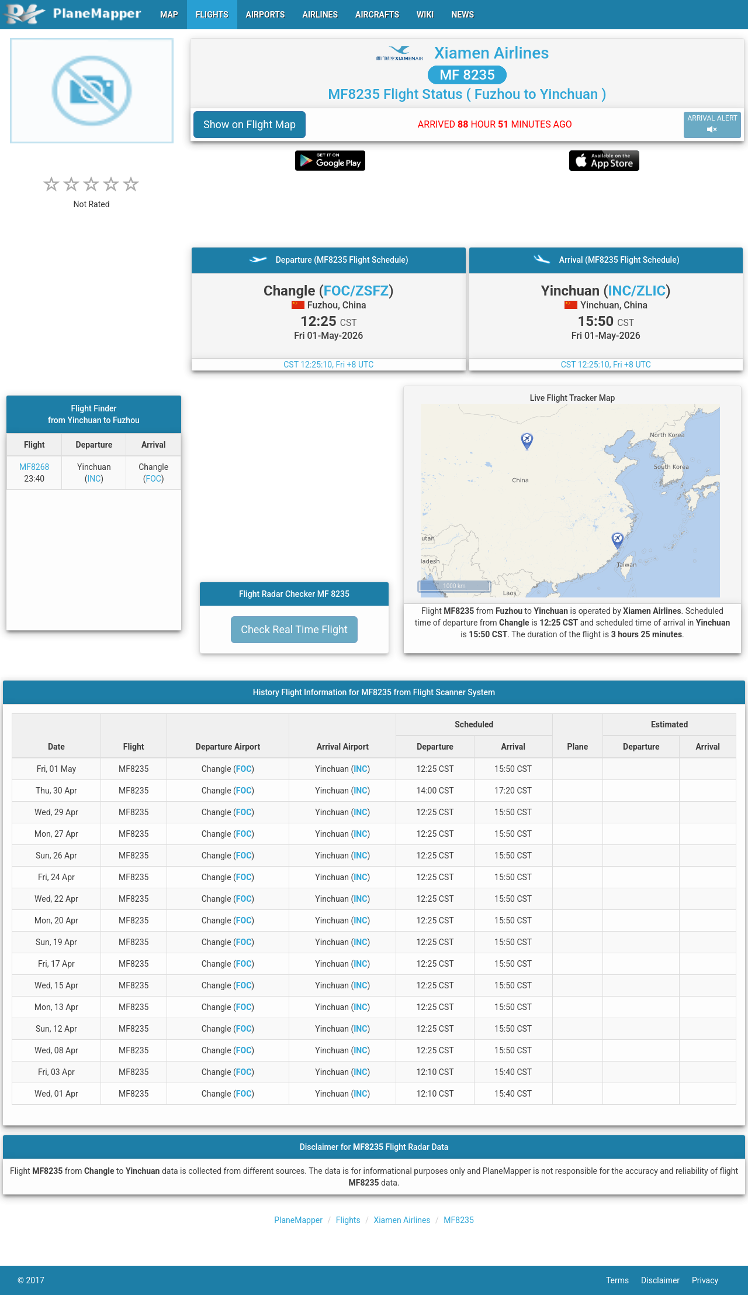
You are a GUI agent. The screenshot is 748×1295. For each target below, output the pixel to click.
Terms (623, 1280)
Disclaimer (666, 1280)
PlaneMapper (298, 1220)
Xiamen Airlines (491, 53)
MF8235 (458, 1220)
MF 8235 (467, 75)
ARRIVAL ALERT (712, 124)
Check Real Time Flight (294, 629)
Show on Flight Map (249, 124)
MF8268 (34, 467)
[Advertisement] (467, 209)
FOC (153, 478)
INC (94, 478)
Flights (348, 1220)
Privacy (711, 1280)
